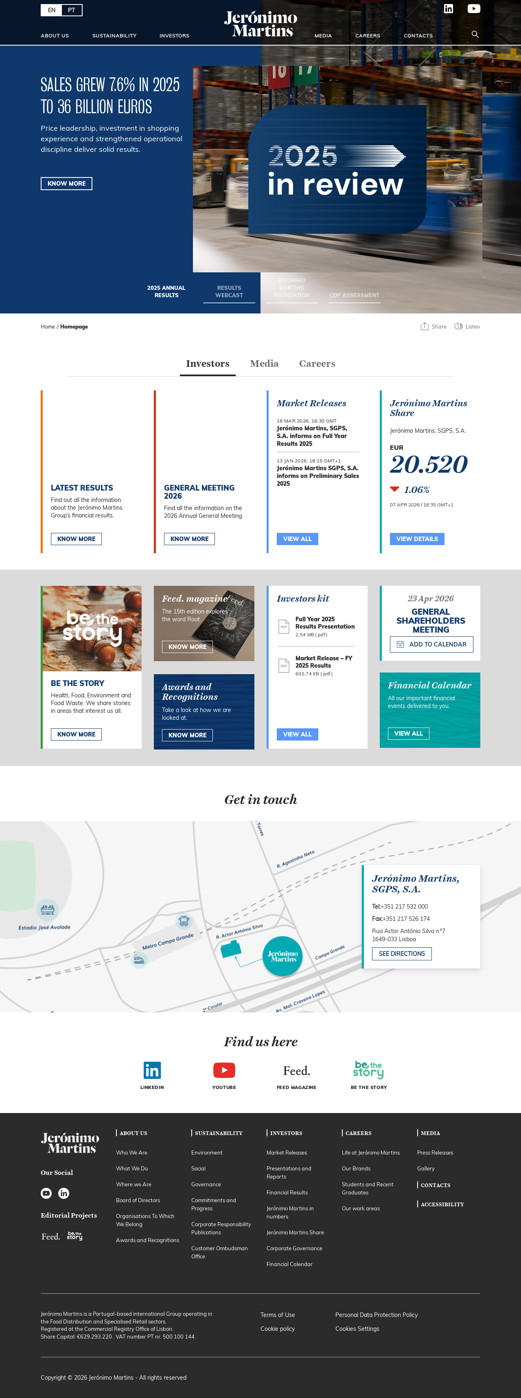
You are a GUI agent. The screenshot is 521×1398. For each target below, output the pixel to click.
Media (323, 36)
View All (297, 734)
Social (198, 1168)
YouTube (467, 8)
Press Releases (435, 1152)
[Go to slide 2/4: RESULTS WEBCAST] (229, 294)
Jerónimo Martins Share (295, 1232)
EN (52, 10)
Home (48, 326)
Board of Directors (138, 1200)
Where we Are (133, 1184)
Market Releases (287, 1152)
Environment (207, 1152)
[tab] (208, 366)
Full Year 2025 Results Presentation (325, 623)
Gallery (426, 1168)
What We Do (132, 1168)
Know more (76, 734)
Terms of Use (277, 1315)
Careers (367, 36)
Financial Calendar (290, 1264)
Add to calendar (431, 644)
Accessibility (442, 1204)
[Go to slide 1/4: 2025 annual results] (166, 294)
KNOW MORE (66, 183)
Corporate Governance (294, 1248)
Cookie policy (277, 1328)
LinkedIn (442, 8)
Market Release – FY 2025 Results (324, 662)
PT (71, 10)
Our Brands (356, 1168)
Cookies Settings (357, 1328)
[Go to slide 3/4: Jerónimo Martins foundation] (291, 290)
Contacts (418, 36)
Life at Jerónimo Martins (371, 1152)
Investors (174, 36)
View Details (417, 539)
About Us (55, 36)
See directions (402, 954)
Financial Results (287, 1192)
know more (187, 647)
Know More (76, 539)
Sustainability (114, 36)
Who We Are (131, 1152)
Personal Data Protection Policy (376, 1315)
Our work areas (361, 1208)
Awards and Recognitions (147, 1240)
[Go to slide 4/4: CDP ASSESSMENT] (354, 297)
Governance (206, 1184)
